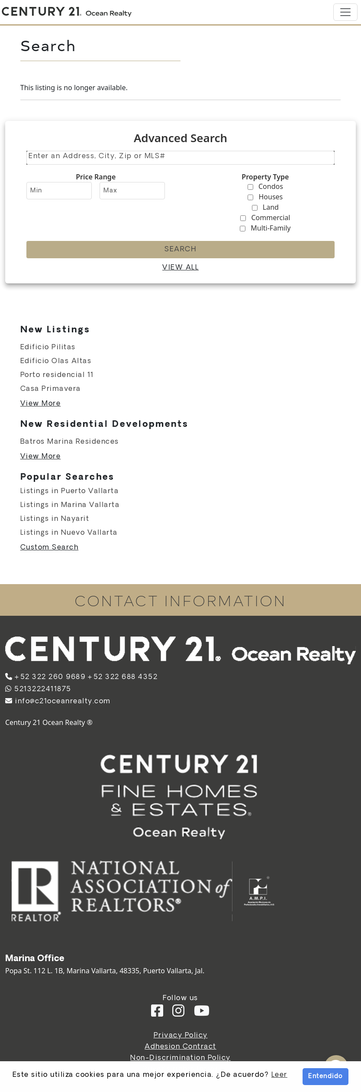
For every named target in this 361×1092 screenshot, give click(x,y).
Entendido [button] (325, 1076)
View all (180, 267)
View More (40, 403)
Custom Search (49, 547)
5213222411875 (38, 689)
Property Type (265, 177)
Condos (270, 186)
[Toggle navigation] (345, 12)
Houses (271, 197)
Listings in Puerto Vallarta (69, 491)
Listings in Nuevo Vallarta (69, 532)
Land (271, 207)
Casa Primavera (50, 388)
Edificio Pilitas (48, 347)
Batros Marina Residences (69, 441)
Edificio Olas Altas (56, 361)
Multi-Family (270, 228)
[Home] (67, 12)
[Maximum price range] (132, 190)
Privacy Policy (181, 1035)
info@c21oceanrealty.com (58, 701)
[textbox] (181, 156)
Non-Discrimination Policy (180, 1058)
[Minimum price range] (59, 190)
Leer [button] (279, 1074)
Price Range (96, 177)
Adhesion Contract (180, 1046)
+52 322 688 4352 (122, 677)
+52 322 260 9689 (49, 677)
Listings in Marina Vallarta (70, 505)
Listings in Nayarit (55, 518)
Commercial (270, 217)
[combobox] (180, 158)
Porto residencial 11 (57, 375)
